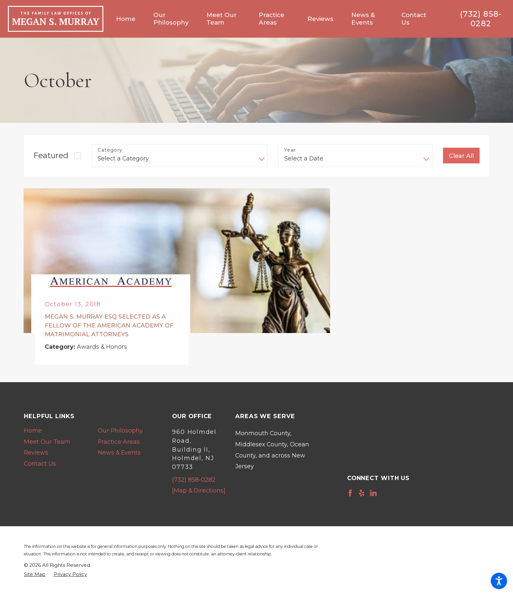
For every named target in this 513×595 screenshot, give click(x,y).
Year (290, 150)
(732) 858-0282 (481, 18)
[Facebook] (350, 493)
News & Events (119, 452)
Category (109, 150)
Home (33, 430)
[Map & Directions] (198, 490)
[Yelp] (361, 493)
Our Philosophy (120, 430)
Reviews (36, 452)
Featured (50, 155)
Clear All (461, 155)
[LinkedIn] (373, 493)
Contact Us (40, 463)
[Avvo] (384, 493)
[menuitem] (130, 18)
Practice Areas (119, 441)
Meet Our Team (47, 441)
